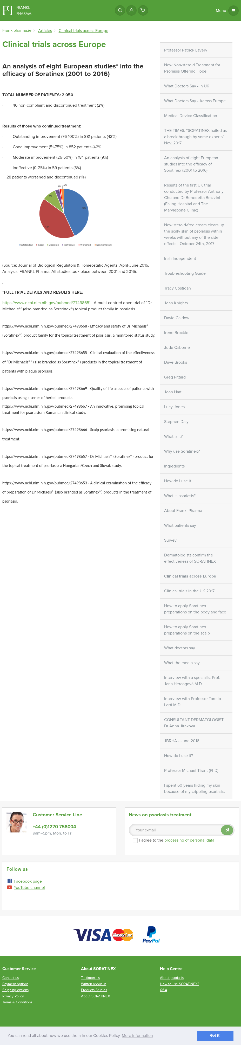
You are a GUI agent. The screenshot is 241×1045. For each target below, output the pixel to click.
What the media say (182, 662)
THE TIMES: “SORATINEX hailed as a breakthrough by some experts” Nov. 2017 (195, 137)
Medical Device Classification (190, 115)
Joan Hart (173, 392)
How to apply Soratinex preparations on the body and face (195, 609)
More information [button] (137, 1035)
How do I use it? (178, 755)
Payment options (15, 984)
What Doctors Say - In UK (186, 86)
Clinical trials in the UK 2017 (189, 591)
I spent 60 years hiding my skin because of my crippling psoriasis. (194, 788)
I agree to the (173, 840)
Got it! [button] (215, 1035)
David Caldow (176, 317)
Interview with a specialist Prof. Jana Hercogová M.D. (192, 681)
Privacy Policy (13, 996)
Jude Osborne (177, 347)
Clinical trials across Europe (190, 576)
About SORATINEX (95, 996)
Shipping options (15, 990)
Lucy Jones (174, 406)
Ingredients (174, 466)
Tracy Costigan (177, 288)
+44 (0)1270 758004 (54, 827)
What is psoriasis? (180, 495)
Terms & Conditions (17, 1002)
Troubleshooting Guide (185, 273)
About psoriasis (172, 978)
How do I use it (177, 481)
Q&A (163, 990)
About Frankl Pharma (183, 510)
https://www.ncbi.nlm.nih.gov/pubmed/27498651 (46, 302)
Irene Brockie (176, 332)
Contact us (10, 978)
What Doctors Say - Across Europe (195, 101)
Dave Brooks (175, 362)
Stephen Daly (176, 421)
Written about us (93, 984)
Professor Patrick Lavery (185, 50)
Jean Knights (176, 303)
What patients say (180, 525)
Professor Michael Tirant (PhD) (191, 770)
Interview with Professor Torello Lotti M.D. (192, 702)
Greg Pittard (175, 377)
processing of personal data (189, 840)
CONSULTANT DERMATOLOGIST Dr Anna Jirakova (194, 723)
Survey (170, 540)
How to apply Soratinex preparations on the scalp (187, 630)
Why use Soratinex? (182, 451)
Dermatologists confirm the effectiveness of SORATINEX (190, 558)
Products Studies (94, 990)
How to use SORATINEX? (179, 984)
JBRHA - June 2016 (181, 740)
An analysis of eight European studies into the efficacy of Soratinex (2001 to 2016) (191, 164)
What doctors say (179, 648)
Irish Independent (180, 258)
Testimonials (90, 978)
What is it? (173, 436)
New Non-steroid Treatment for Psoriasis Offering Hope (192, 68)
